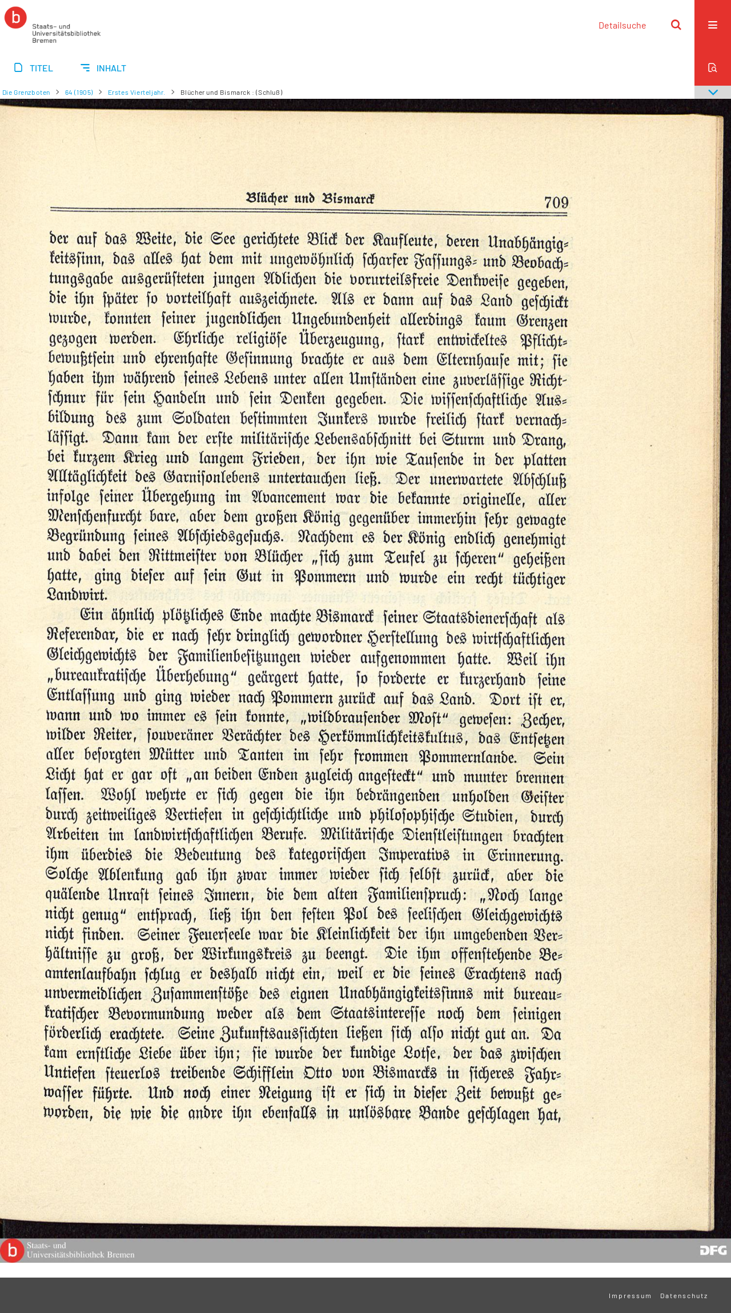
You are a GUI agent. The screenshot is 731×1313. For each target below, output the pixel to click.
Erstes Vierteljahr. (137, 92)
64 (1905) (79, 92)
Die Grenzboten (26, 92)
